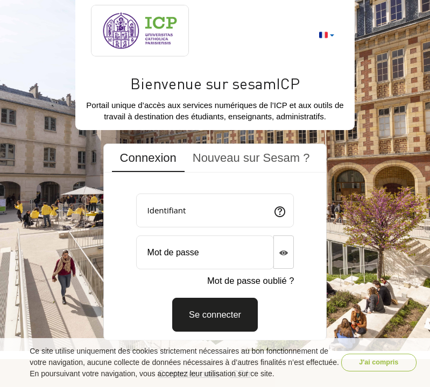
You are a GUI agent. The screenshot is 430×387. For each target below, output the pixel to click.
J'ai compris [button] (378, 362)
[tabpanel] (215, 258)
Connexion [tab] (148, 157)
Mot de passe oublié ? (250, 280)
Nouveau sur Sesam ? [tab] (251, 157)
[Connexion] (215, 315)
